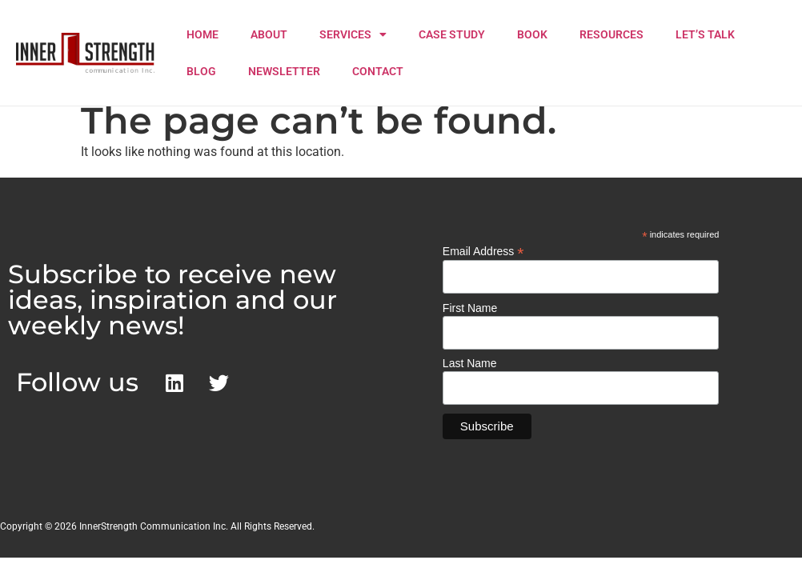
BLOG (201, 71)
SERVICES (353, 34)
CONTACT (377, 71)
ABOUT (269, 34)
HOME (202, 34)
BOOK (532, 34)
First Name (470, 308)
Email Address (483, 251)
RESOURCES (611, 34)
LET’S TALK (705, 34)
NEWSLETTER (284, 71)
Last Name (470, 363)
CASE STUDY (452, 34)
